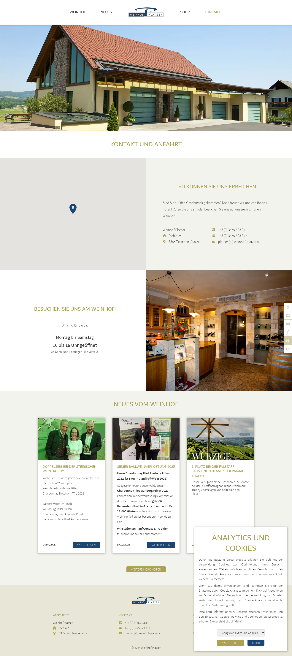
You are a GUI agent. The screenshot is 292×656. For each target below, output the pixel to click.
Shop (185, 12)
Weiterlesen (86, 545)
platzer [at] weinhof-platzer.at (239, 242)
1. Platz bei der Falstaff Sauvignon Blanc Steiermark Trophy (217, 471)
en (288, 349)
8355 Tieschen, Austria (184, 242)
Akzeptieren (230, 643)
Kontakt (212, 12)
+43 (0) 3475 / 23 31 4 (232, 236)
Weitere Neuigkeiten (146, 569)
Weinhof (78, 12)
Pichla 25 (175, 236)
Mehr (256, 643)
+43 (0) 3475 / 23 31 (231, 230)
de (288, 341)
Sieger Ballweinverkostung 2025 (146, 467)
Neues (106, 12)
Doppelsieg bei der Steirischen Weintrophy (69, 469)
